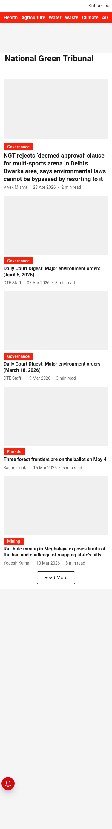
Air (105, 17)
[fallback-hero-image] (56, 108)
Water (55, 17)
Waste (72, 17)
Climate (90, 17)
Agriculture (33, 17)
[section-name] (18, 147)
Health (11, 17)
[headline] (56, 167)
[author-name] (17, 187)
